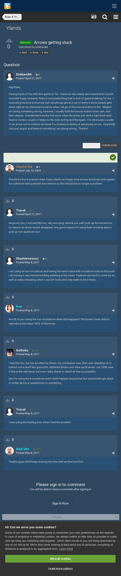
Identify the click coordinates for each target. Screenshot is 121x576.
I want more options (60, 568)
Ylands (13, 28)
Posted (28, 78)
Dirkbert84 (41, 47)
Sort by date (91, 145)
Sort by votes (109, 145)
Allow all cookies (60, 558)
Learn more (66, 548)
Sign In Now (60, 503)
